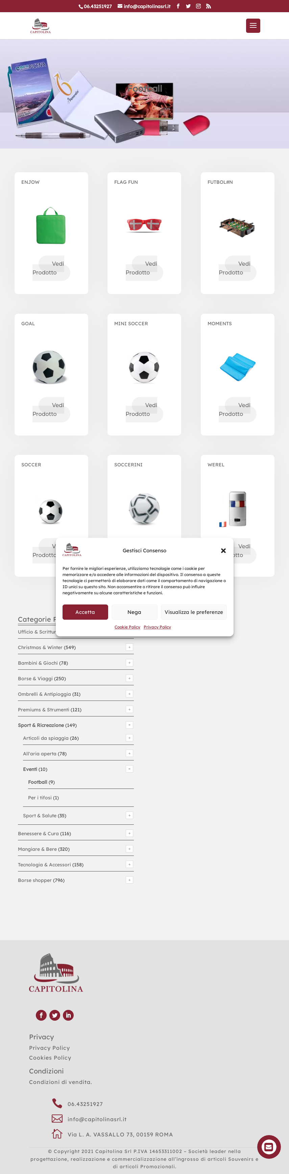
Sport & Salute (39, 816)
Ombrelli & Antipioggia (44, 694)
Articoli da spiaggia (46, 738)
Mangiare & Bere (37, 849)
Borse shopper (35, 880)
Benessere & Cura (38, 833)
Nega (134, 612)
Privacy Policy (157, 626)
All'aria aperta (39, 754)
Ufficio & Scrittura (38, 632)
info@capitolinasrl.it (97, 1119)
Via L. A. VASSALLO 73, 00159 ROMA (120, 1134)
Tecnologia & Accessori (44, 865)
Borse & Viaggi (35, 678)
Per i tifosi (40, 798)
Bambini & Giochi (38, 663)
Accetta (85, 612)
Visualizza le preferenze (194, 612)
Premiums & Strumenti (43, 710)
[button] (223, 551)
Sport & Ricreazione (41, 725)
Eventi (30, 769)
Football (37, 782)
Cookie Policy (127, 626)
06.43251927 (85, 1104)
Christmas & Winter (40, 647)
